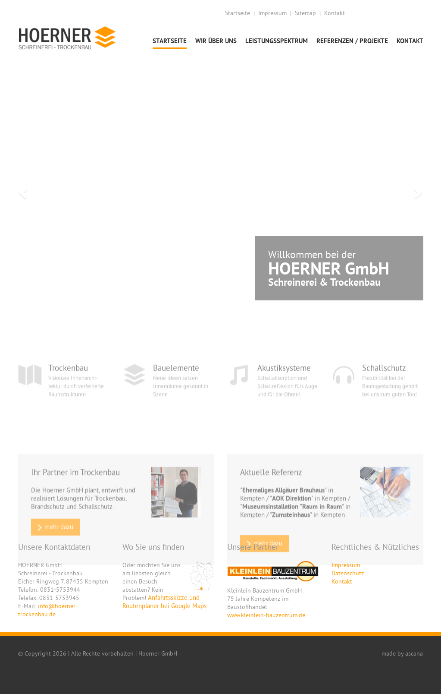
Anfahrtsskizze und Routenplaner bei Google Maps (164, 601)
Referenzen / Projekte (352, 41)
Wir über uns (216, 41)
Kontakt (334, 13)
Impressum (272, 13)
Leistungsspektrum (276, 41)
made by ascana (402, 653)
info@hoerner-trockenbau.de (48, 610)
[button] (22, 190)
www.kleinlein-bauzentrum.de (266, 615)
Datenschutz (348, 573)
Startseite (237, 13)
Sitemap (305, 13)
